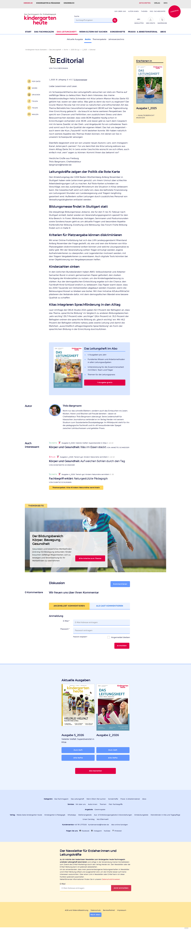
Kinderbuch (69, 3)
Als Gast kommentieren (109, 603)
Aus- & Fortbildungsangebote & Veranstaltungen (113, 812)
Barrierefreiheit (109, 908)
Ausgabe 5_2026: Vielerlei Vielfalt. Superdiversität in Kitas (82, 440)
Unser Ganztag (88, 817)
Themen (144, 9)
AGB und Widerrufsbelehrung (76, 908)
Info (165, 3)
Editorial (92, 47)
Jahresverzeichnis (116, 37)
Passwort (65, 626)
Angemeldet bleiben (120, 635)
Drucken (36, 92)
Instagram (98, 828)
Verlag (157, 3)
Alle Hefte (78, 755)
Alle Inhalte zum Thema (90, 556)
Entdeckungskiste (141, 812)
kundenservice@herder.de (98, 822)
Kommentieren (120, 582)
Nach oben (95, 912)
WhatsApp (72, 812)
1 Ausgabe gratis (104, 380)
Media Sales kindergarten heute (29, 812)
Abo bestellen (95, 768)
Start (28, 29)
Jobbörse (174, 8)
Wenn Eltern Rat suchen (93, 29)
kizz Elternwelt (102, 817)
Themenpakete (99, 37)
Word (34, 86)
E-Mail (66, 618)
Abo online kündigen (119, 822)
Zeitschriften (144, 3)
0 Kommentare (80, 77)
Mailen (35, 112)
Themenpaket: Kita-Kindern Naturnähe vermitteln (76, 485)
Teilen (35, 99)
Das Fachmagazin (44, 29)
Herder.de (28, 3)
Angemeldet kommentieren (69, 603)
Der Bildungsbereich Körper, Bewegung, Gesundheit (47, 537)
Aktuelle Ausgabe (75, 37)
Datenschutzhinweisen (111, 877)
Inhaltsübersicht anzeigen (145, 114)
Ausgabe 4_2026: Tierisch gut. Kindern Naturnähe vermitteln (82, 454)
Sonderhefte (117, 29)
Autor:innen (133, 9)
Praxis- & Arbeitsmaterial (143, 29)
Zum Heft (78, 748)
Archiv (88, 37)
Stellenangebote (85, 812)
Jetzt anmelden (121, 886)
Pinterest (118, 828)
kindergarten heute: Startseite (36, 47)
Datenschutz (96, 908)
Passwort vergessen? (80, 634)
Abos (163, 29)
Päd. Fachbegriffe (157, 9)
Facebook (85, 828)
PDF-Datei (36, 79)
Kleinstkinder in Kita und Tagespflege (165, 812)
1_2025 (84, 47)
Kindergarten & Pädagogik (48, 3)
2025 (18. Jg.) (75, 47)
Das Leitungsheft (67, 29)
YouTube (107, 828)
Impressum (121, 908)
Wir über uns (120, 9)
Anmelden (122, 643)
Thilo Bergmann (60, 66)
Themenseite (36, 503)
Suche (76, 14)
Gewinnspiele (100, 807)
